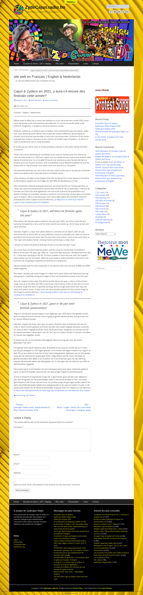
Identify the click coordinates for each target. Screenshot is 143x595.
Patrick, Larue (101, 167)
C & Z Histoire (99, 557)
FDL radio (60, 63)
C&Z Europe (100, 203)
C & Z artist (100, 192)
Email (17, 463)
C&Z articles (100, 195)
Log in (16, 540)
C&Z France (100, 208)
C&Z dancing (24, 70)
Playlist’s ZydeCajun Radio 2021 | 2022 (108, 529)
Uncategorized (101, 222)
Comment (19, 427)
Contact (95, 63)
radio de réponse (102, 219)
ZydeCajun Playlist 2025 (105, 129)
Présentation (73, 63)
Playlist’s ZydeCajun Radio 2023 (105, 543)
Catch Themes (106, 588)
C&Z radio (99, 211)
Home (16, 63)
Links (86, 63)
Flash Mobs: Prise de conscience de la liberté (110, 538)
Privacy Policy (78, 588)
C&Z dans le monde (103, 200)
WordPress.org (19, 547)
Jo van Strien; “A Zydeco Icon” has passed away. (71, 524)
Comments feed (19, 544)
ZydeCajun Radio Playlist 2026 (107, 126)
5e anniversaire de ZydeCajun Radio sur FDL (70, 522)
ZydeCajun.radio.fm (45, 7)
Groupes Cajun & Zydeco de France (107, 536)
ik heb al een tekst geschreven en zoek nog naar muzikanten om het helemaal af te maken (52, 390)
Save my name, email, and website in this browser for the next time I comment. (47, 484)
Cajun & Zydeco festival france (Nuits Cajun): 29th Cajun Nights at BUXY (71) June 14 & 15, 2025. (70, 543)
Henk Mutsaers (35, 100)
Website (17, 473)
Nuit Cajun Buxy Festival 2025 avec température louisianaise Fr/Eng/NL (109, 170)
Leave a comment (51, 100)
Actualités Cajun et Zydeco (106, 123)
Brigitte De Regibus (103, 156)
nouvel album (101, 214)
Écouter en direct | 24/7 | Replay (37, 63)
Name (17, 454)
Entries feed (18, 542)
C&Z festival (30, 395)
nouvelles (99, 217)
